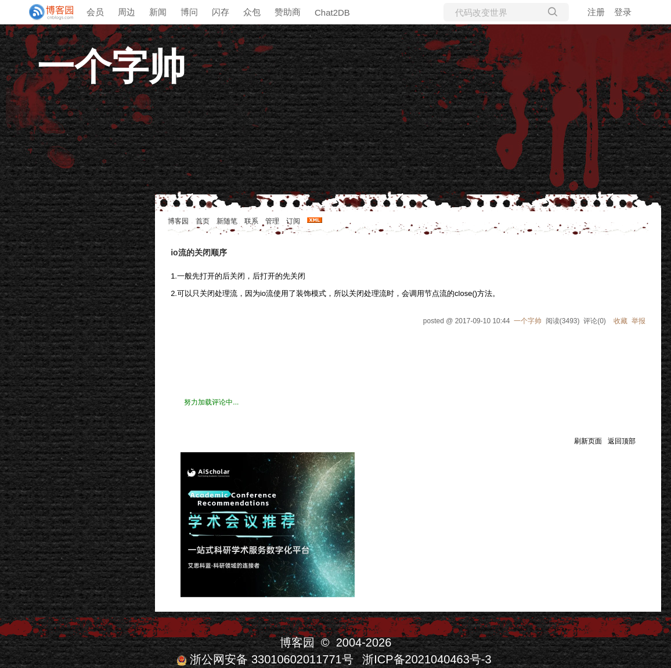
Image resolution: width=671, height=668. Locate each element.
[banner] (46, 12)
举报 (638, 321)
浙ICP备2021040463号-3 (426, 659)
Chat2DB (332, 12)
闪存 (220, 12)
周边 (126, 12)
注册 (596, 12)
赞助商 (288, 12)
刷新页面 (588, 441)
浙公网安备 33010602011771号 (264, 659)
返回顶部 (622, 441)
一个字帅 (111, 67)
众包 (252, 12)
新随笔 (227, 221)
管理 (272, 221)
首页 (203, 221)
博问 (189, 12)
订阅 (293, 221)
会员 (95, 12)
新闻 (158, 12)
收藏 (620, 321)
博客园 (178, 221)
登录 (623, 12)
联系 (251, 221)
